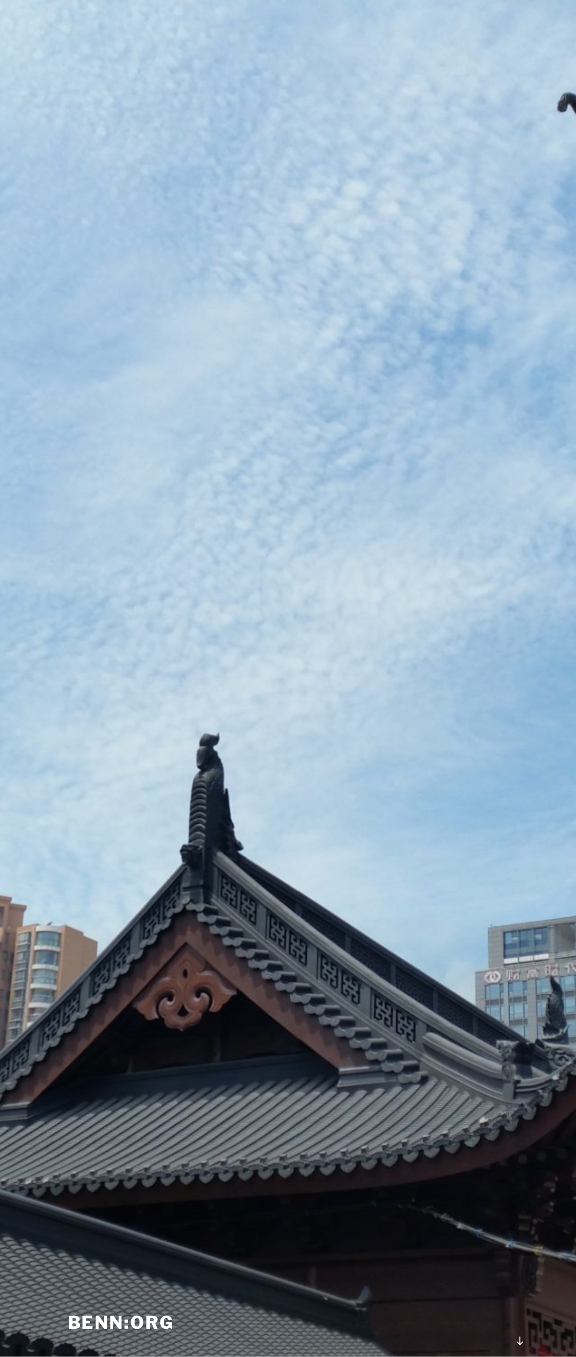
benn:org (121, 1322)
